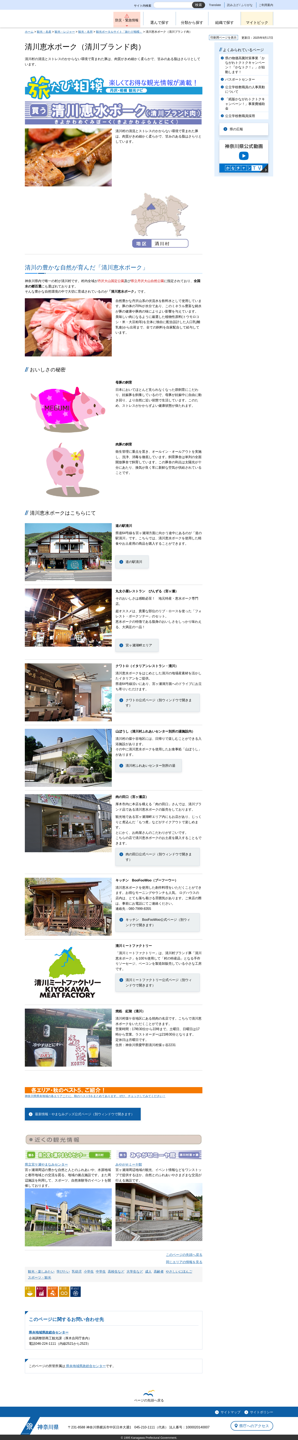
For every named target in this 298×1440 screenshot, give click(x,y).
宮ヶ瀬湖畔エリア (139, 645)
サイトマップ (230, 1412)
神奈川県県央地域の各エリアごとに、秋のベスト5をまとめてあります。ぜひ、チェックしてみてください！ (95, 1096)
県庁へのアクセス (254, 1426)
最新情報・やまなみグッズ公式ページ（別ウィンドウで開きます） (84, 1114)
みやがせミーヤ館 (128, 1164)
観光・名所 (85, 31)
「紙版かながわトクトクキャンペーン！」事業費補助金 (245, 103)
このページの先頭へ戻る (184, 1255)
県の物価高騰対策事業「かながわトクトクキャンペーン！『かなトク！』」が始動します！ (245, 65)
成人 (148, 1271)
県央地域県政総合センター (48, 1332)
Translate (215, 5)
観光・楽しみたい (41, 1271)
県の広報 (236, 129)
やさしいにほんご (179, 1271)
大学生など (134, 1271)
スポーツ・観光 (39, 1277)
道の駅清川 (134, 562)
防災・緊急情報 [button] (126, 20)
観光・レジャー (65, 31)
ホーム (29, 31)
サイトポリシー (261, 1412)
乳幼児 (77, 1271)
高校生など (116, 1271)
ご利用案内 (266, 5)
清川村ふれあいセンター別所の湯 (150, 765)
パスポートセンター (240, 79)
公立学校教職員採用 (240, 116)
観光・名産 (44, 31)
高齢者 (159, 1271)
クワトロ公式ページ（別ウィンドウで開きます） (159, 702)
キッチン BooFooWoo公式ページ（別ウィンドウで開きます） (158, 922)
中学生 (101, 1271)
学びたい (63, 1271)
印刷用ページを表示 (223, 37)
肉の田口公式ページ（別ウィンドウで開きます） (159, 856)
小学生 (89, 1271)
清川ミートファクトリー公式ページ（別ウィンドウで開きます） (159, 982)
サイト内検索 (142, 5)
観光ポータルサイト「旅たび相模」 (119, 31)
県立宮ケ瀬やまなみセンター (46, 1164)
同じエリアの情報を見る (184, 1262)
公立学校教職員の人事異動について (245, 89)
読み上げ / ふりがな (240, 5)
